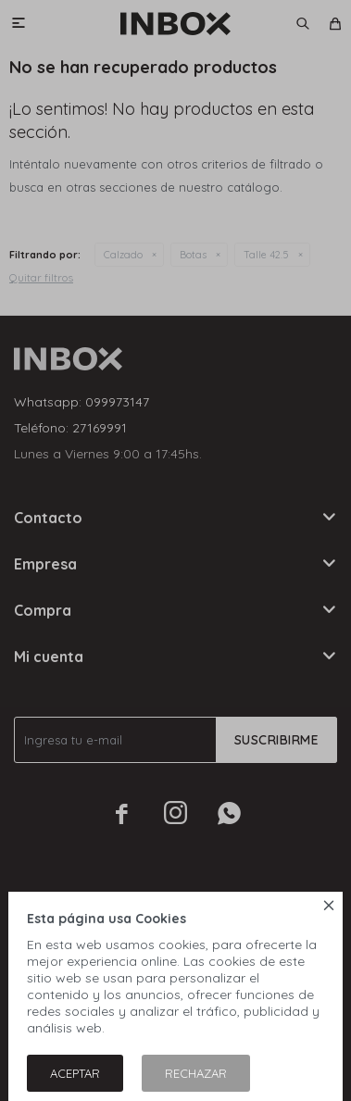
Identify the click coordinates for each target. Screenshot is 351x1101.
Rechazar (196, 1073)
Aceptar (75, 1073)
